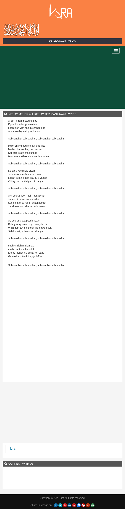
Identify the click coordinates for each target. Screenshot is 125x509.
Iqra (63, 12)
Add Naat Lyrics (62, 41)
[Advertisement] (62, 82)
